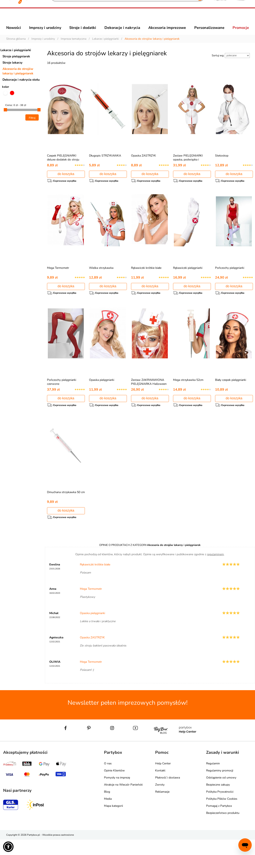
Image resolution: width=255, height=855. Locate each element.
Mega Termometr (58, 277)
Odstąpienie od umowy (221, 793)
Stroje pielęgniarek (16, 64)
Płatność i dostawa (167, 793)
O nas (108, 779)
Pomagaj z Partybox (219, 821)
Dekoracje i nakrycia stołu (21, 87)
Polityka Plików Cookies (221, 814)
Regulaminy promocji (219, 786)
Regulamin (213, 779)
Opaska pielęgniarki (101, 391)
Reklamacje (162, 807)
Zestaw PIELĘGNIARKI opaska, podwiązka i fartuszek (188, 167)
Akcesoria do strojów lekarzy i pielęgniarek (17, 78)
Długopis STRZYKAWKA (105, 163)
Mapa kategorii (113, 821)
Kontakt (160, 786)
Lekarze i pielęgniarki (15, 58)
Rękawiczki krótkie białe (146, 277)
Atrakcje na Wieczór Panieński (123, 800)
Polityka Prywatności (219, 807)
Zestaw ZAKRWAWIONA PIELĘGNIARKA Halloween (149, 393)
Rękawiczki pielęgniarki (187, 277)
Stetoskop (221, 163)
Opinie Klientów (114, 786)
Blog (107, 807)
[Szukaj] (124, 18)
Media (108, 814)
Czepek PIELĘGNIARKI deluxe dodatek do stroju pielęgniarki (63, 167)
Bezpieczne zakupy (218, 800)
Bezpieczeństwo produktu (222, 828)
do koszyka (66, 181)
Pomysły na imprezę (117, 793)
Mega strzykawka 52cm (188, 391)
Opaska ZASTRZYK (143, 163)
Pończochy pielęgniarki (229, 277)
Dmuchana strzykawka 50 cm (66, 505)
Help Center (163, 779)
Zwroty (160, 800)
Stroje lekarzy (12, 70)
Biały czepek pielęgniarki (230, 391)
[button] (8, 847)
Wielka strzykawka (101, 277)
